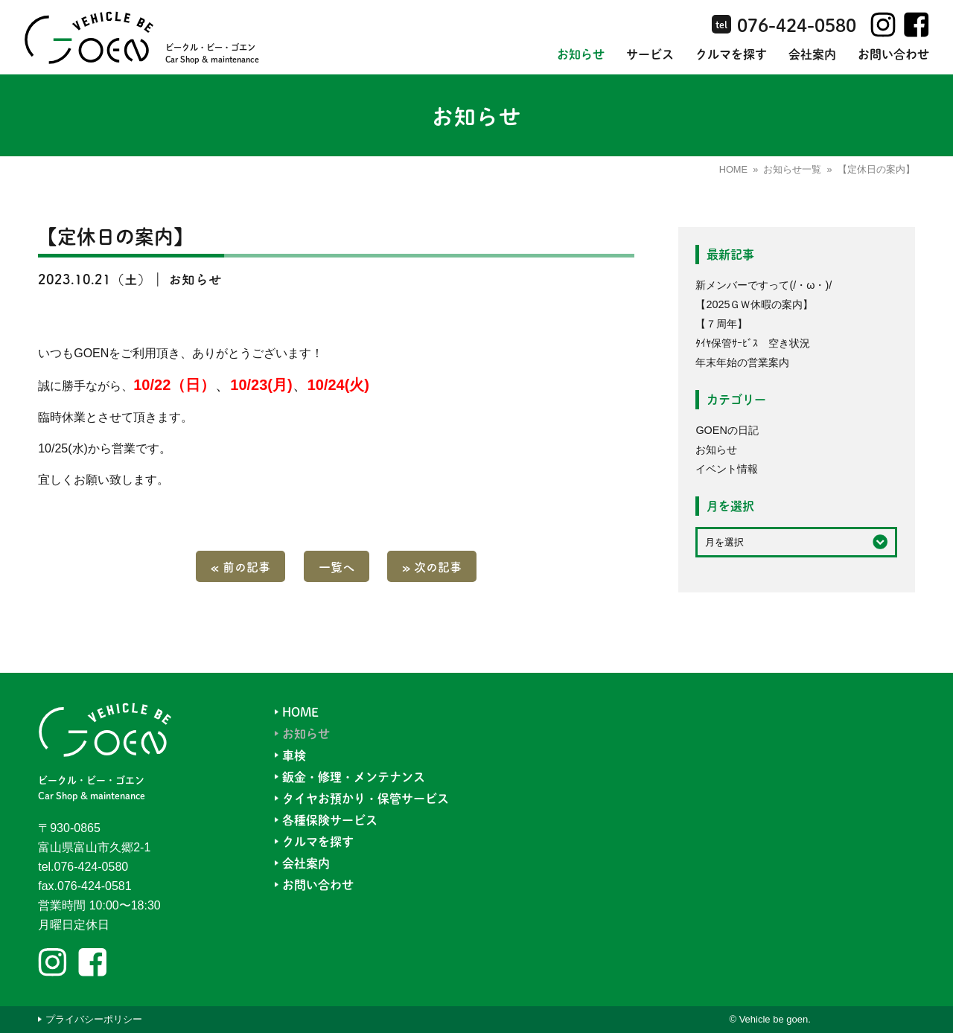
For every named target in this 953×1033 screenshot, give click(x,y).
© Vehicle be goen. (769, 1019)
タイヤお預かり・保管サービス (365, 798)
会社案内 (812, 54)
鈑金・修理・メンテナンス (353, 776)
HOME (733, 169)
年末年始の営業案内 (742, 362)
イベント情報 (726, 469)
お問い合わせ (893, 54)
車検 (294, 755)
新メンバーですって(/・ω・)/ (763, 285)
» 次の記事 (432, 566)
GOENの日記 (726, 430)
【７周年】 (721, 324)
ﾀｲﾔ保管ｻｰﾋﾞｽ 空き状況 (752, 343)
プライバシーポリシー (93, 1019)
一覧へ (336, 566)
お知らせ (581, 54)
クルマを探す (731, 54)
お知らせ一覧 (792, 169)
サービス (650, 54)
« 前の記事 (240, 566)
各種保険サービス (329, 819)
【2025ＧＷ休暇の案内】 (754, 304)
